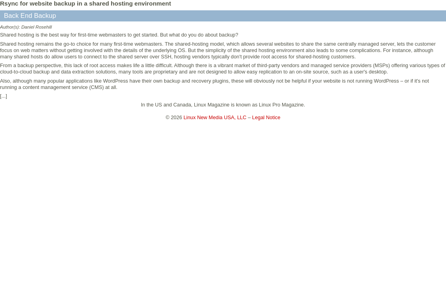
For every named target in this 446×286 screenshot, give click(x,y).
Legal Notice (266, 117)
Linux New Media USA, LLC (215, 117)
